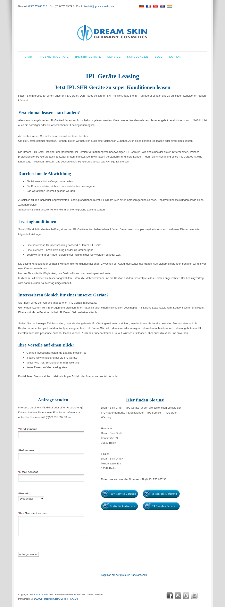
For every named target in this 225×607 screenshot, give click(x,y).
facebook (169, 595)
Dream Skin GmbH (38, 594)
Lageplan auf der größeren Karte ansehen (124, 575)
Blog (159, 57)
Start (29, 57)
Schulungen (137, 57)
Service (114, 57)
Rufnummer (51, 453)
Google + (65, 599)
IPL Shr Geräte (88, 57)
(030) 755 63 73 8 (37, 6)
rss (178, 595)
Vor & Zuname (51, 432)
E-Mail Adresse (51, 474)
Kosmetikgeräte (54, 57)
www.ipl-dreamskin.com (47, 599)
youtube (194, 595)
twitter (186, 595)
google (202, 595)
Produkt (31, 496)
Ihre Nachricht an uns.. (51, 527)
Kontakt (176, 57)
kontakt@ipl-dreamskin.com (99, 6)
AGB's (75, 599)
